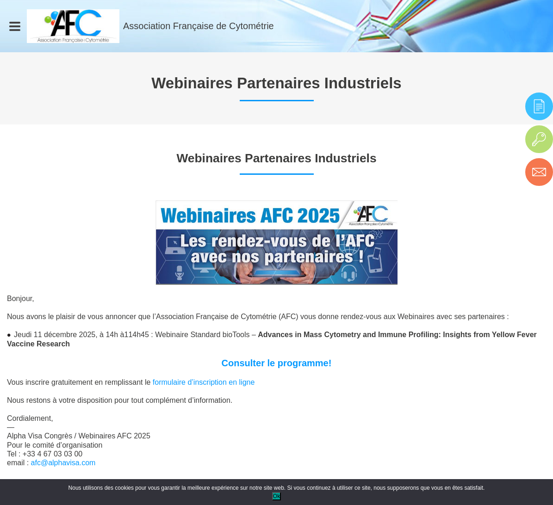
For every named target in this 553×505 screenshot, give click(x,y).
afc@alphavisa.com (63, 463)
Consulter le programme (275, 363)
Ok (276, 496)
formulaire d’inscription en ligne (204, 382)
